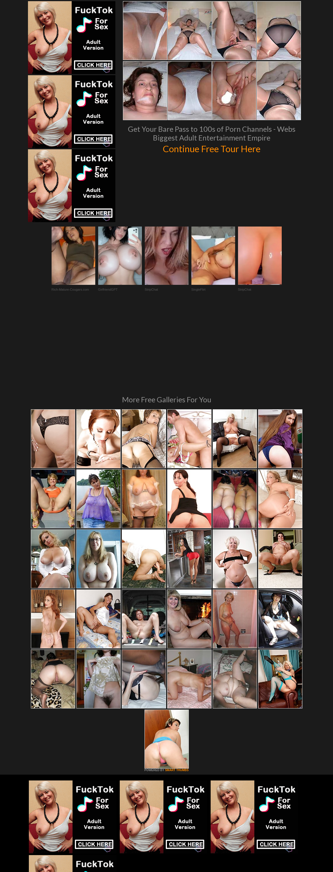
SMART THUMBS (176, 690)
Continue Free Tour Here (211, 148)
